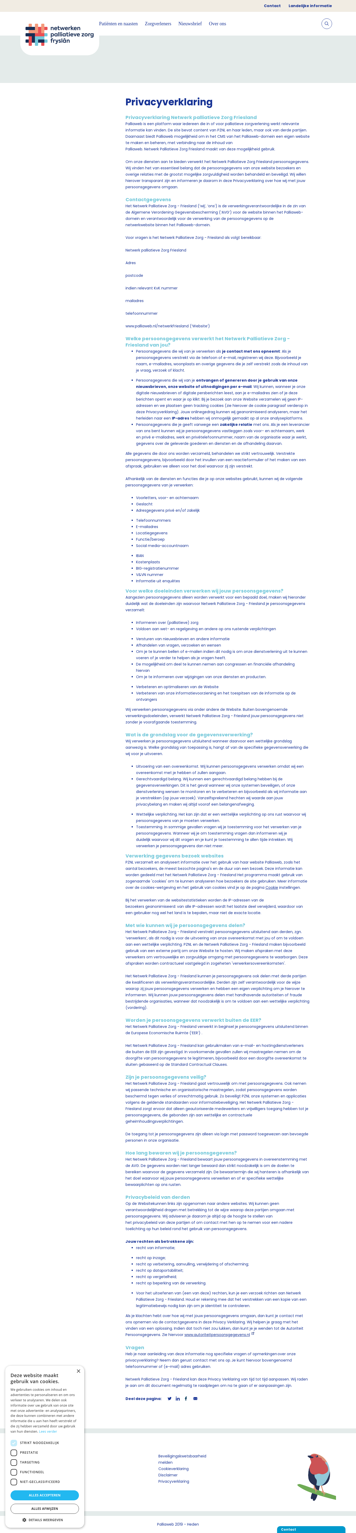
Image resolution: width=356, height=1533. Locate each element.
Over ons (217, 23)
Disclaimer (168, 1475)
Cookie (271, 887)
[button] (45, 1519)
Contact (272, 5)
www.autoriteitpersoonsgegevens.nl (217, 1334)
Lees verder (48, 1431)
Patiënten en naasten (118, 23)
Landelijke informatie (310, 5)
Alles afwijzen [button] (44, 1508)
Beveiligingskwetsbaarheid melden (182, 1459)
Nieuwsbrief (190, 23)
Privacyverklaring (173, 1481)
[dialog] (44, 1447)
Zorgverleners (158, 23)
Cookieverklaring (173, 1468)
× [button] (78, 1371)
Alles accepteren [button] (45, 1495)
